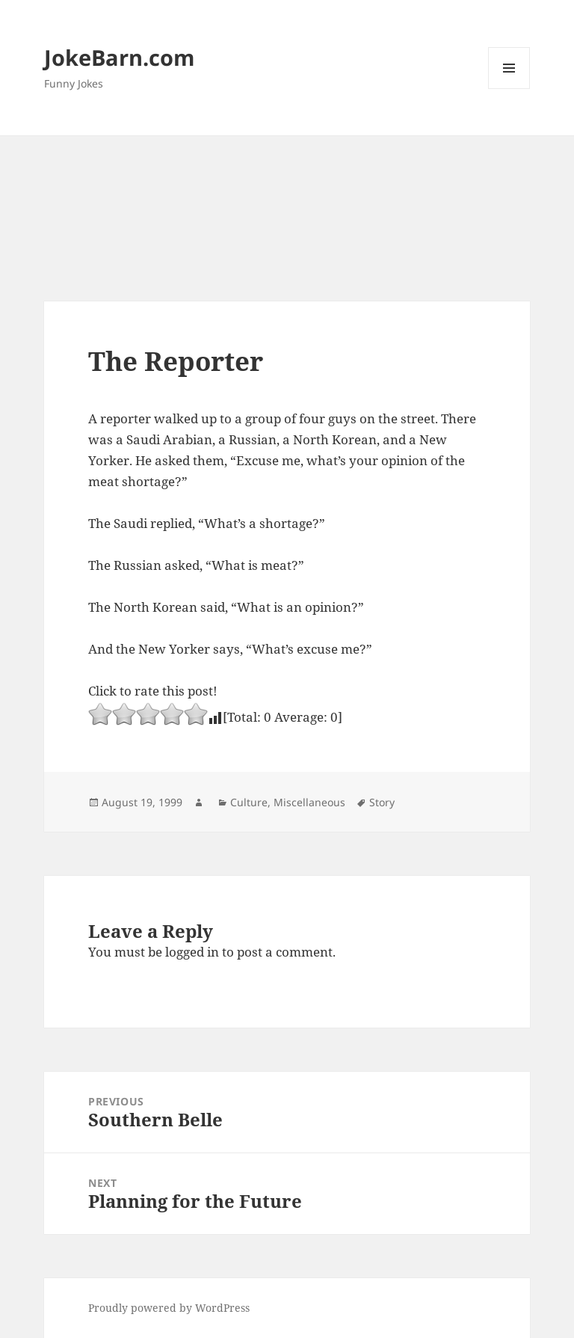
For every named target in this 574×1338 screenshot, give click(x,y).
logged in (192, 951)
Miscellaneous (309, 802)
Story (382, 802)
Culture (249, 802)
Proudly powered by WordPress (169, 1308)
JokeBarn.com (119, 57)
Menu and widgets (509, 88)
